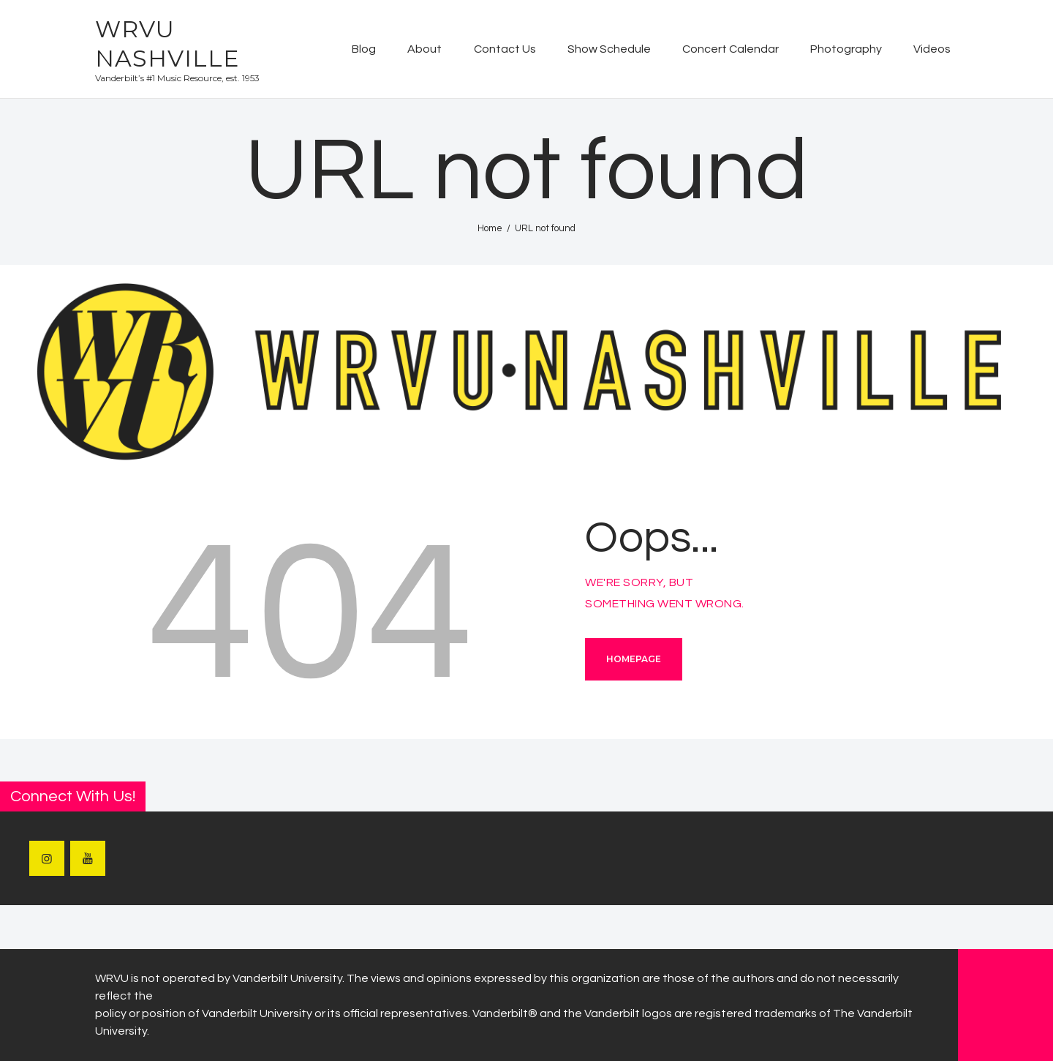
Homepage (633, 658)
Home (490, 228)
